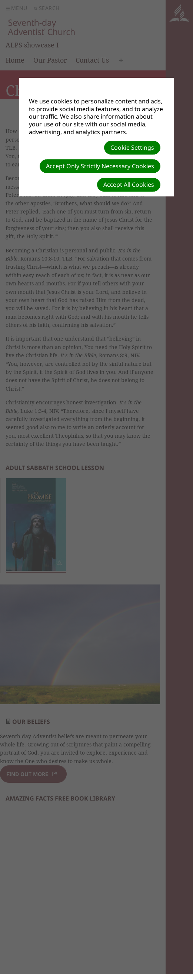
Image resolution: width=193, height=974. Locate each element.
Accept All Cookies (128, 184)
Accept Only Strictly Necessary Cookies (100, 166)
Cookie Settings (132, 147)
